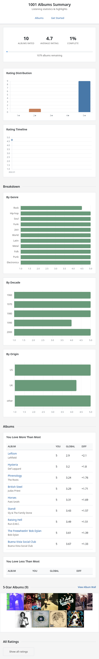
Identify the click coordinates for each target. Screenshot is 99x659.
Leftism (12, 453)
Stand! (11, 508)
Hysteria (13, 464)
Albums (39, 18)
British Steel (15, 487)
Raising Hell (15, 520)
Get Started (57, 18)
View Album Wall (87, 587)
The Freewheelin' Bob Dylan (24, 531)
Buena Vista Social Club (22, 542)
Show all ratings (18, 651)
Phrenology (15, 475)
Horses (12, 497)
